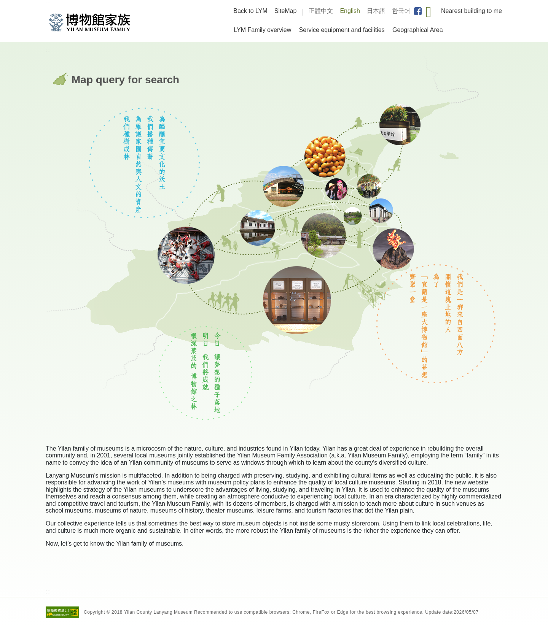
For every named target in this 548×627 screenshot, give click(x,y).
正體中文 (321, 11)
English (350, 11)
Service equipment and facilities (342, 30)
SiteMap (285, 11)
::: (48, 3)
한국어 (401, 11)
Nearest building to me (471, 11)
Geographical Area (417, 30)
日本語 (376, 11)
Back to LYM (250, 11)
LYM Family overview (262, 30)
